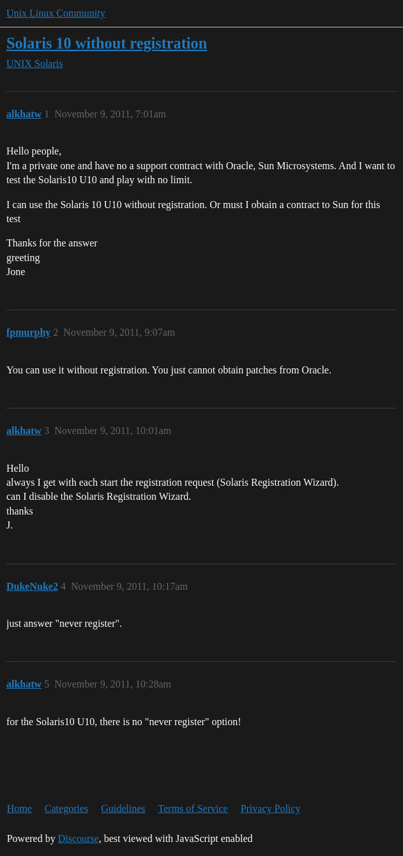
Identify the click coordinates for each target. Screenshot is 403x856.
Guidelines (123, 808)
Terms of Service (193, 808)
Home (19, 808)
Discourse (78, 838)
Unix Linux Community (55, 13)
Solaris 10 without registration (106, 43)
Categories (66, 808)
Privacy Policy (271, 808)
